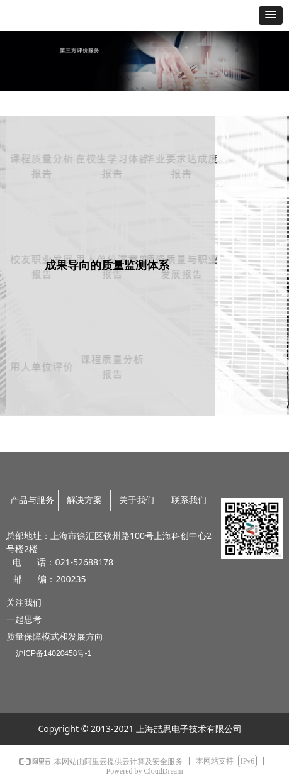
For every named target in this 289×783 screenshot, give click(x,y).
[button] (271, 15)
